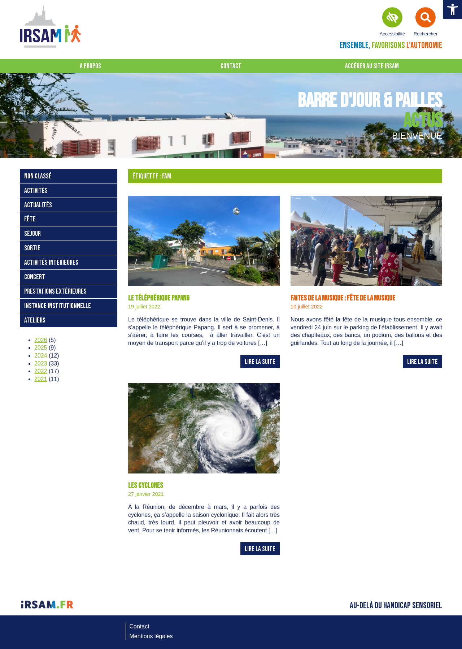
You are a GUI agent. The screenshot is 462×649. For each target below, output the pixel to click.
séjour (32, 234)
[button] (452, 9)
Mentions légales (151, 636)
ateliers (34, 320)
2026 (40, 340)
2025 (40, 348)
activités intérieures (51, 263)
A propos (90, 66)
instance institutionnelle (57, 306)
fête (30, 219)
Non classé (38, 176)
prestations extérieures (55, 291)
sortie (32, 248)
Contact (231, 66)
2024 (40, 355)
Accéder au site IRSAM (372, 66)
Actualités (38, 205)
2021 (40, 379)
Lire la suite (260, 362)
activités (36, 191)
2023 (40, 363)
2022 (40, 371)
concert (34, 277)
